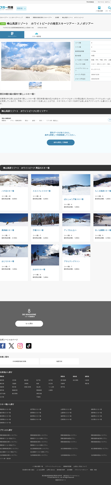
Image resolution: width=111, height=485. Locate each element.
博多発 (87, 383)
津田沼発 (39, 393)
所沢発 (14, 387)
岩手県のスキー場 (35, 409)
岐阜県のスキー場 (35, 416)
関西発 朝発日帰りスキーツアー (42, 17)
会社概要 (69, 470)
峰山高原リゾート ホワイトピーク (73, 17)
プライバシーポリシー (81, 470)
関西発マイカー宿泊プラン (8, 445)
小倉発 (87, 380)
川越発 (14, 383)
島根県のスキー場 (35, 419)
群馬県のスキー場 (35, 412)
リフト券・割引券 (5, 458)
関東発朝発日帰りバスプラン (8, 435)
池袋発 (2, 387)
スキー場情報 (36, 34)
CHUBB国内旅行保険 (19, 361)
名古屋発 (75, 380)
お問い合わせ (51, 470)
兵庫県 (57, 17)
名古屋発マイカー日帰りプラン (39, 452)
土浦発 (51, 390)
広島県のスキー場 (66, 419)
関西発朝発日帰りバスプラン (8, 442)
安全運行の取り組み (28, 470)
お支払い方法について (80, 466)
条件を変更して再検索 (61, 142)
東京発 (2, 383)
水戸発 (51, 380)
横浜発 (26, 380)
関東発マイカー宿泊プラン (8, 438)
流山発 (38, 387)
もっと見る (29, 323)
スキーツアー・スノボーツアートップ (11, 17)
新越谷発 (14, 390)
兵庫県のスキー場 (5, 419)
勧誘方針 (59, 361)
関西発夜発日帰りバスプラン (39, 442)
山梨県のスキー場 (66, 412)
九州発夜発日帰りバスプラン (39, 455)
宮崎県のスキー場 (5, 422)
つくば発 (51, 387)
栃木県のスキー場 (5, 412)
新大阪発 (63, 380)
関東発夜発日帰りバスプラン (39, 435)
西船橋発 (39, 390)
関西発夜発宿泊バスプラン (69, 442)
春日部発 (14, 393)
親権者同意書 (67, 466)
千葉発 (38, 397)
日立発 (51, 383)
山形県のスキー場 (66, 409)
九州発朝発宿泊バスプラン (69, 455)
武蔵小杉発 (27, 387)
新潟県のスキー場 (5, 416)
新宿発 (2, 380)
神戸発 (63, 387)
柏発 (37, 383)
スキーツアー (12, 34)
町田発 (2, 390)
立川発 (2, 397)
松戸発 (38, 380)
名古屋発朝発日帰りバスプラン (9, 448)
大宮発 (14, 380)
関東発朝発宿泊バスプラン (69, 435)
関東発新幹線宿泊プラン (68, 438)
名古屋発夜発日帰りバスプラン (39, 448)
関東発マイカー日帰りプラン (39, 438)
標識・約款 (93, 470)
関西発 (28, 17)
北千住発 (2, 393)
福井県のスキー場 (66, 416)
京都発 (63, 383)
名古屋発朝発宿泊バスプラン (69, 448)
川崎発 (26, 383)
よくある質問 (41, 470)
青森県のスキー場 (5, 409)
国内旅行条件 (61, 470)
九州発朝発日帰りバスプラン (8, 455)
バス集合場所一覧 (37, 466)
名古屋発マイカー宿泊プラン (8, 452)
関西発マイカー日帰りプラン (39, 445)
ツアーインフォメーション (53, 466)
